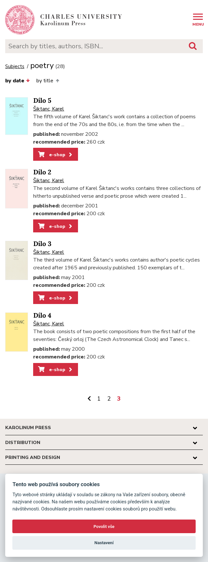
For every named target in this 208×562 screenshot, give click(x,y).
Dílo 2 (42, 172)
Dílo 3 (42, 244)
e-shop (55, 154)
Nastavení (104, 542)
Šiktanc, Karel (48, 108)
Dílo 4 (42, 315)
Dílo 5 (42, 101)
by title (47, 80)
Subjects (14, 67)
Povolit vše (104, 526)
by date (17, 80)
